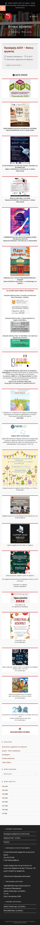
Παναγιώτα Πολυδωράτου (14, 56)
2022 (3, 802)
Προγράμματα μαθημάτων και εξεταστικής (17, 834)
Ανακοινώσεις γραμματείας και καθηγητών (20, 59)
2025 (3, 790)
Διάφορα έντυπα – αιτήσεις (12, 838)
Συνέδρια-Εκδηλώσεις (8, 758)
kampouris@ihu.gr (13, 860)
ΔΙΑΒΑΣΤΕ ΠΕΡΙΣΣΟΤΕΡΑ (15, 65)
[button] (3, 8)
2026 (3, 786)
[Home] (9, 32)
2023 (3, 798)
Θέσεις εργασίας (27, 32)
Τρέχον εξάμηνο (6, 762)
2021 (3, 806)
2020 (3, 809)
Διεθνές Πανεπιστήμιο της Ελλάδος (14, 906)
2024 (3, 794)
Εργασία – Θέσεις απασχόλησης (11, 751)
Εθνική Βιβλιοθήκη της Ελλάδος (13, 910)
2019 (3, 813)
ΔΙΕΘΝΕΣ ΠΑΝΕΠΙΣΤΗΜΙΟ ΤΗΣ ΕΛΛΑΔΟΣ (19, 3)
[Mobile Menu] (34, 16)
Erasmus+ (7, 842)
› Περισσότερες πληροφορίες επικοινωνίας (17, 876)
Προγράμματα (6, 754)
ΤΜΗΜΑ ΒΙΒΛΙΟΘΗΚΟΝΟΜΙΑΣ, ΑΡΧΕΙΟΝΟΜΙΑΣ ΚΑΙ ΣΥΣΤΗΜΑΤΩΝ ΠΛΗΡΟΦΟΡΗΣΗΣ (20, 5)
